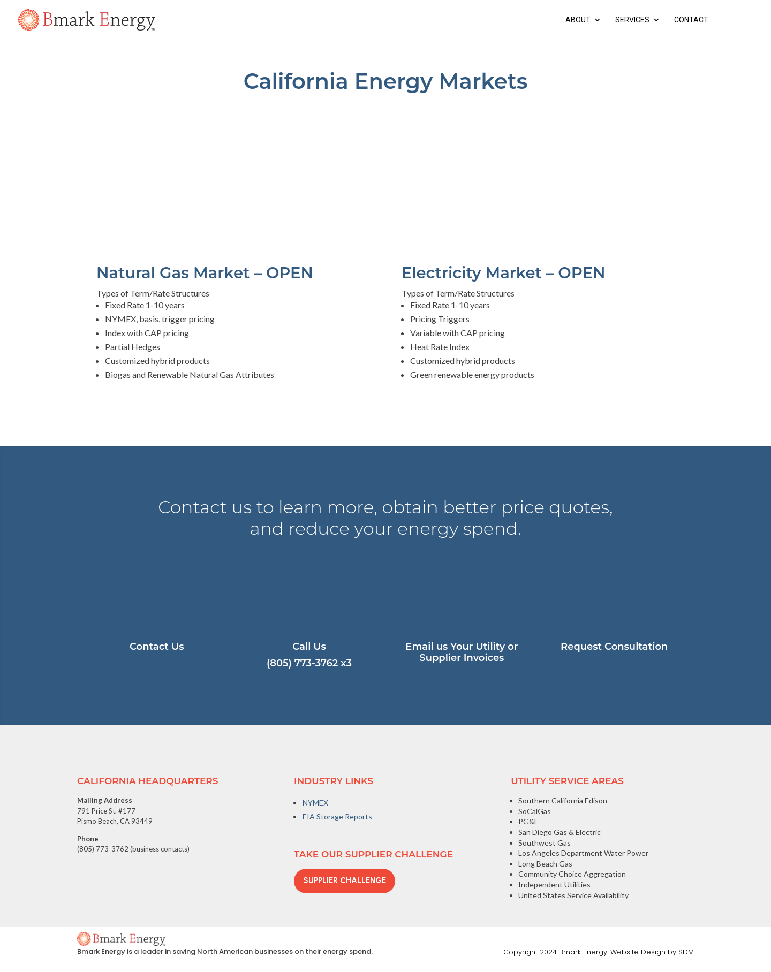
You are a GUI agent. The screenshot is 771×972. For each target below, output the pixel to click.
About (578, 20)
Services (632, 20)
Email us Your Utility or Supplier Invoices (461, 652)
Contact (691, 20)
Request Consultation (614, 646)
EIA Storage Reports (337, 816)
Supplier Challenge (344, 880)
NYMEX (315, 802)
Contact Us (157, 646)
